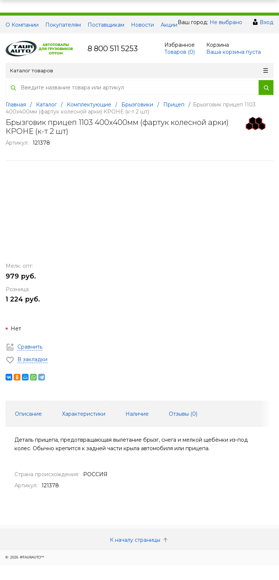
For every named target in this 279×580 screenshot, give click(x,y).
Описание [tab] (28, 414)
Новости (142, 25)
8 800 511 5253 (113, 48)
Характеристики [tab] (83, 414)
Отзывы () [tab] (183, 414)
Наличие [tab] (137, 414)
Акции (169, 25)
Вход (266, 22)
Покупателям (63, 25)
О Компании (22, 25)
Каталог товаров (139, 70)
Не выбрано (226, 22)
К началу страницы (139, 540)
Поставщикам (106, 25)
